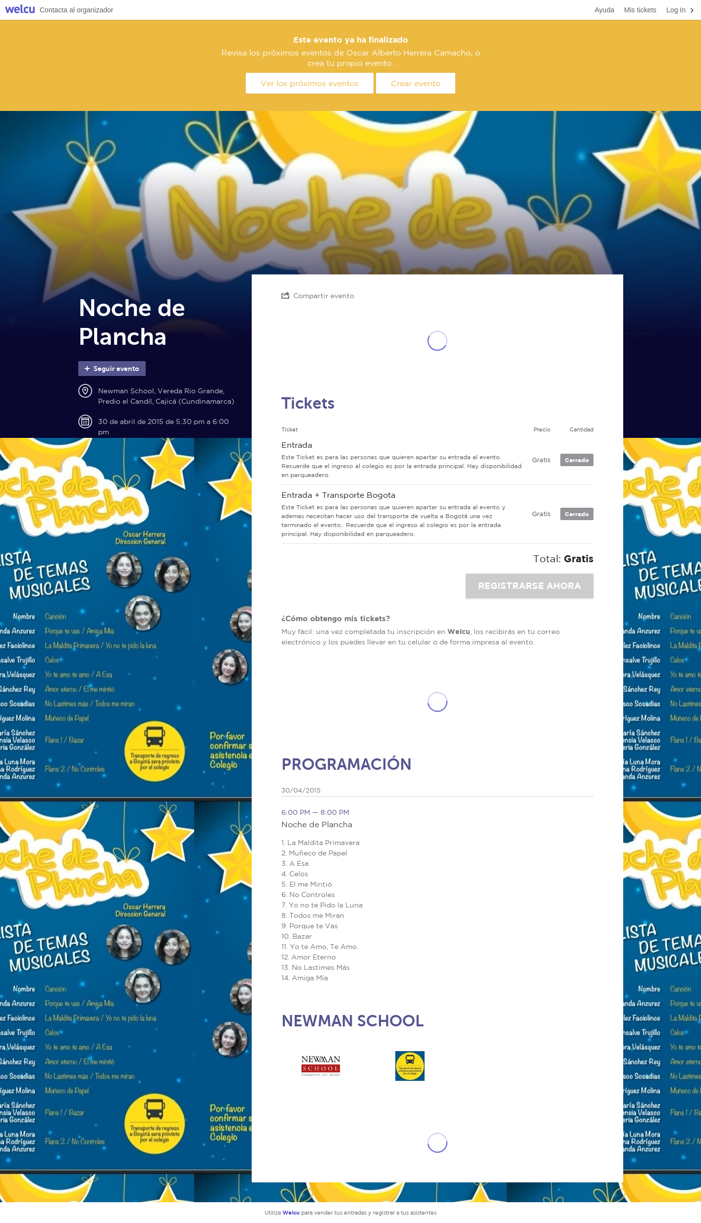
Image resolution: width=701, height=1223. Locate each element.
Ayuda (604, 10)
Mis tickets (640, 10)
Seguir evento (111, 368)
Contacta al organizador (76, 10)
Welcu (20, 10)
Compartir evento (317, 295)
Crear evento (415, 83)
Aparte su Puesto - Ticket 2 (410, 1066)
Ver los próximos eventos (310, 83)
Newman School (321, 1066)
